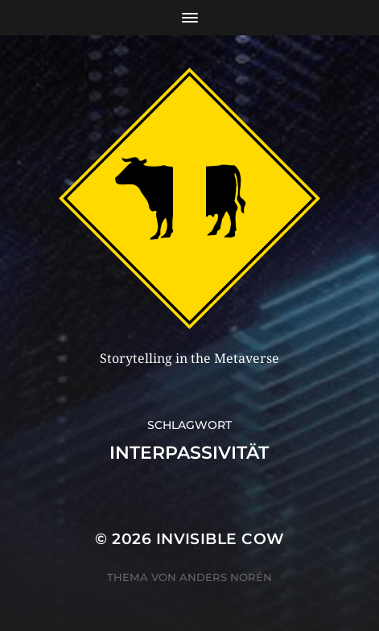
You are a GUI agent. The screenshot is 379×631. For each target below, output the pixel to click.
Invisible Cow (220, 539)
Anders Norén (225, 577)
